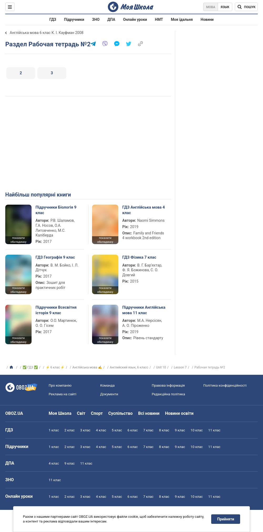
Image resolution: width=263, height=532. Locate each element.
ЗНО (95, 19)
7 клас (148, 430)
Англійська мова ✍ (87, 367)
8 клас (164, 430)
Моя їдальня (182, 19)
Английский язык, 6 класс (129, 367)
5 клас (117, 430)
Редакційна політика (168, 394)
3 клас (85, 430)
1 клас (54, 430)
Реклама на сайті (62, 394)
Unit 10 (161, 367)
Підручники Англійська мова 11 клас (143, 310)
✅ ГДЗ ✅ (30, 367)
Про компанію (60, 385)
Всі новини (148, 413)
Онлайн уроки (135, 19)
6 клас (133, 430)
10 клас (197, 430)
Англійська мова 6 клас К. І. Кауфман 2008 (46, 33)
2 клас (69, 430)
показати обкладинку (18, 240)
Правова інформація (168, 385)
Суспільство (120, 413)
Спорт (97, 413)
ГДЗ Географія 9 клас (55, 257)
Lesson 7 (180, 367)
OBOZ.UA (14, 413)
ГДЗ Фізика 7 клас (139, 257)
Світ (81, 413)
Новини (207, 19)
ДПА (111, 19)
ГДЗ (52, 19)
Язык (225, 7)
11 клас (214, 430)
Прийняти (225, 519)
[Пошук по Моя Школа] (246, 7)
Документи (109, 394)
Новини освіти (179, 413)
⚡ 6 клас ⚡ (55, 367)
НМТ (159, 19)
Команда (107, 385)
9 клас (180, 430)
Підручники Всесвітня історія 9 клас (56, 310)
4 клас (101, 430)
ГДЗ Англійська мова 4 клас (143, 210)
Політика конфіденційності (224, 385)
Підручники (74, 19)
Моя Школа (60, 413)
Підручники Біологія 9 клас (56, 210)
